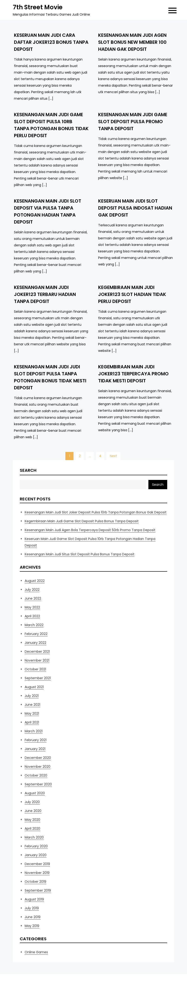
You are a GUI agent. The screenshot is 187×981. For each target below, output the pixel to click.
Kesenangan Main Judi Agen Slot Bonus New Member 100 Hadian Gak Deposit (132, 42)
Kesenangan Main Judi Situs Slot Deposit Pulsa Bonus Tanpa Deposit (79, 554)
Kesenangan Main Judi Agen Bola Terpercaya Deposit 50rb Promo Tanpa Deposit (90, 530)
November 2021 (37, 660)
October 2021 (35, 669)
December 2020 (38, 757)
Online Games (36, 952)
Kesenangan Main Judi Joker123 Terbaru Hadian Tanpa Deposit (45, 294)
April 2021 (32, 722)
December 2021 (37, 651)
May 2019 (32, 925)
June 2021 (32, 704)
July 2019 (32, 908)
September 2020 (38, 784)
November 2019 (37, 872)
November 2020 (37, 766)
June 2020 (33, 810)
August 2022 (35, 580)
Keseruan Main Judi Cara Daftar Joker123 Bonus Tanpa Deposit (51, 42)
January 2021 (35, 749)
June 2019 (32, 917)
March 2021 (34, 731)
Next (113, 456)
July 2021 (32, 695)
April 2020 (32, 828)
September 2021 (38, 678)
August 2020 (35, 793)
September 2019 (38, 890)
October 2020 (36, 775)
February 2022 (36, 633)
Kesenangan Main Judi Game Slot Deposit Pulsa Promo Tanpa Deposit (132, 121)
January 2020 (36, 855)
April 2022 (32, 616)
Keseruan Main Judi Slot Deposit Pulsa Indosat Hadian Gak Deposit (135, 208)
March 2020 (34, 837)
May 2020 (32, 819)
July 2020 (32, 802)
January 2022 (35, 642)
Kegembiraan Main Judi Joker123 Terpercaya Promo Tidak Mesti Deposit (133, 373)
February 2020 (36, 846)
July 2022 (32, 589)
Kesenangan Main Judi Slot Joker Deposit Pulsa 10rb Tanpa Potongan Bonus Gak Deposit (96, 512)
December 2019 (37, 864)
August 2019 (34, 899)
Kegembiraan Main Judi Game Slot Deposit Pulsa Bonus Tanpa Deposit (82, 521)
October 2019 (35, 881)
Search (28, 470)
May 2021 (32, 713)
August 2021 (34, 687)
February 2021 (36, 740)
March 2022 (34, 625)
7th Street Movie (38, 7)
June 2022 (33, 598)
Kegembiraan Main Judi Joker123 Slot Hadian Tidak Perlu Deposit (132, 294)
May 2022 (32, 607)
